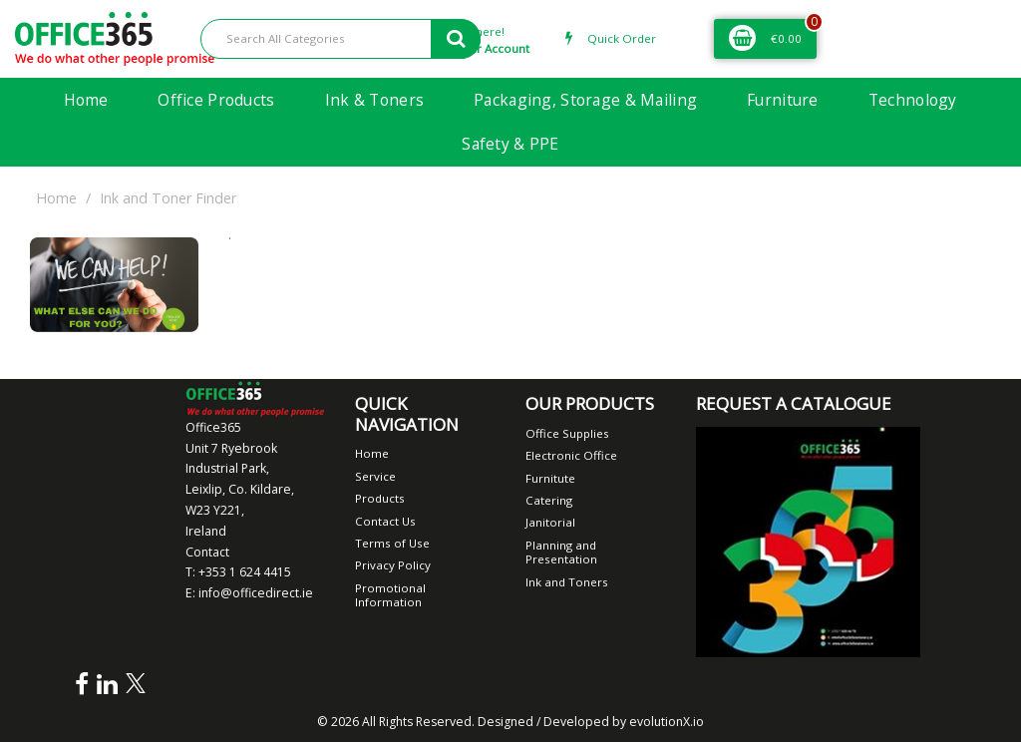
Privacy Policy (393, 564)
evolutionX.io (666, 721)
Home (86, 100)
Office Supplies (567, 433)
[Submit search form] (456, 39)
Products (380, 498)
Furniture (783, 100)
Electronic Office (571, 455)
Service (375, 476)
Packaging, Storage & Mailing (585, 100)
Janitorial (550, 522)
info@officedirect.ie (255, 592)
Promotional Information (390, 594)
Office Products (216, 100)
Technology (912, 100)
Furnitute (550, 478)
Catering (548, 500)
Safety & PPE (510, 144)
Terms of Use (392, 543)
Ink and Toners (566, 581)
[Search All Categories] (340, 39)
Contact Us (385, 521)
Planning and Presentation (561, 552)
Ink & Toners (374, 100)
